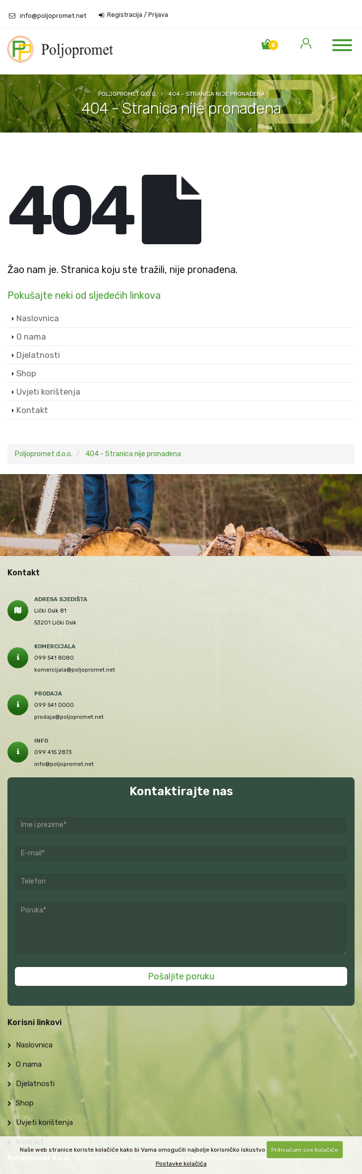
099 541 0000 (54, 704)
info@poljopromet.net (53, 15)
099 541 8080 (54, 657)
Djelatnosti (38, 355)
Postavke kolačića (181, 1163)
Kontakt (32, 410)
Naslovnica (37, 318)
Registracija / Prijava (133, 15)
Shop (26, 373)
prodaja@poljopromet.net (69, 716)
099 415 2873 (53, 752)
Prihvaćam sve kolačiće (304, 1149)
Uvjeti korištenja (48, 392)
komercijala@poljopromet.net (74, 669)
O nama (31, 337)
